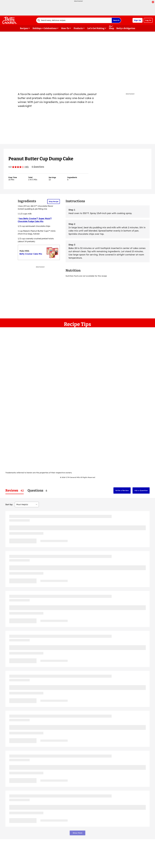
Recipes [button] (24, 28)
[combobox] (74, 20)
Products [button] (78, 28)
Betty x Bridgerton (125, 28)
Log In (148, 20)
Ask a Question (141, 490)
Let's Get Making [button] (95, 28)
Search (116, 20)
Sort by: (9, 504)
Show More (77, 833)
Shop (111, 28)
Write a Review (122, 490)
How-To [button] (65, 28)
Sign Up (137, 20)
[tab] (14, 490)
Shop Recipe (53, 201)
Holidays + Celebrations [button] (45, 28)
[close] (153, 2)
